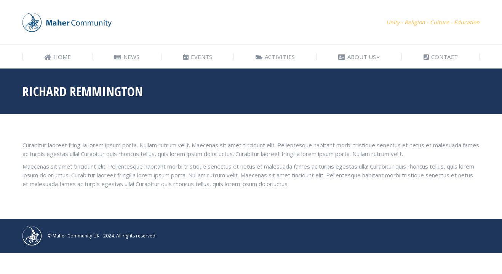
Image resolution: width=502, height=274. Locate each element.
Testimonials (413, 91)
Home (385, 91)
